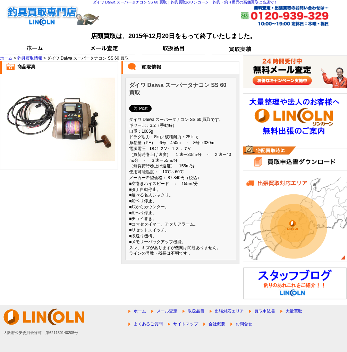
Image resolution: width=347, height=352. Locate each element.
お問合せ (244, 324)
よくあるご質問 (148, 324)
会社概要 (217, 324)
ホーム (6, 58)
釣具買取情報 (29, 58)
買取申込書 (264, 311)
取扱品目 (196, 311)
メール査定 (166, 311)
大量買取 (294, 311)
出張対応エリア (229, 311)
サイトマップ (185, 324)
